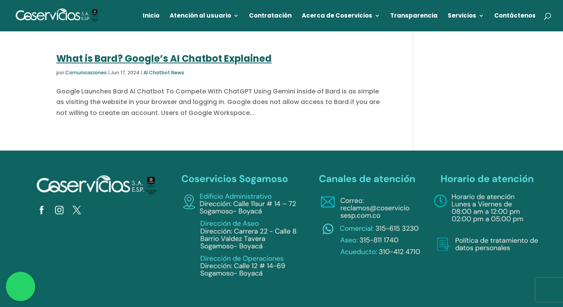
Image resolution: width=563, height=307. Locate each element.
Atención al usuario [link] (200, 16)
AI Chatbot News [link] (163, 72)
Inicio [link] (151, 16)
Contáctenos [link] (515, 16)
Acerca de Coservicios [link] (337, 16)
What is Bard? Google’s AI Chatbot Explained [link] (164, 58)
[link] (57, 15)
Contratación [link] (270, 16)
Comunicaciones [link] (86, 72)
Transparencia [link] (413, 16)
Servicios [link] (462, 16)
